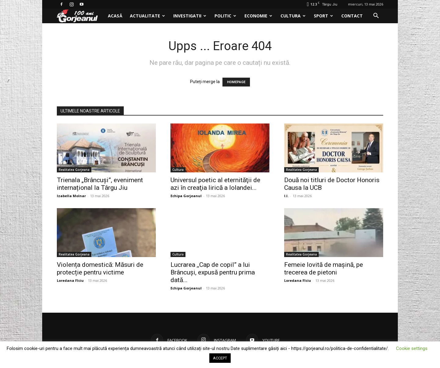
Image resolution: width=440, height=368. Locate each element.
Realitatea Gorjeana (74, 169)
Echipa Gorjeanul (186, 195)
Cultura (293, 16)
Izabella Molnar (71, 195)
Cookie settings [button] (411, 348)
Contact (352, 16)
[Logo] (80, 16)
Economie (258, 16)
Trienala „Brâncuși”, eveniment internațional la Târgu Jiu (100, 183)
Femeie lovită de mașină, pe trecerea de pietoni (323, 268)
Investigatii (189, 16)
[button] (376, 16)
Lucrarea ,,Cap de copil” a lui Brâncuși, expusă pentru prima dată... (212, 272)
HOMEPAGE (236, 82)
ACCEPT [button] (220, 358)
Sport (323, 16)
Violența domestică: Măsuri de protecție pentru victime (100, 268)
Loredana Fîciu (70, 280)
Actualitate (147, 16)
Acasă (115, 16)
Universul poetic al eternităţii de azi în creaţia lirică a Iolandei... (215, 183)
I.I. (286, 195)
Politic (225, 16)
